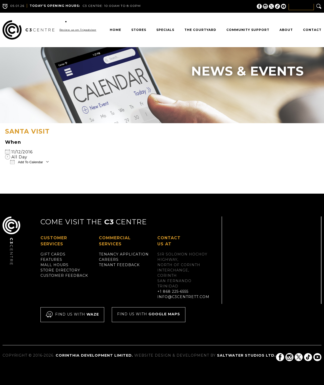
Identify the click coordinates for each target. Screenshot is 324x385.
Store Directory (60, 270)
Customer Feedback (64, 275)
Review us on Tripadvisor (77, 29)
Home (115, 30)
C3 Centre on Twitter (271, 6)
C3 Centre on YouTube (283, 6)
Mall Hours (54, 265)
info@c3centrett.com (183, 297)
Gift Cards (53, 254)
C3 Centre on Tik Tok (277, 6)
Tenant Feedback (119, 265)
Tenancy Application (124, 254)
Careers (109, 259)
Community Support (247, 30)
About (286, 30)
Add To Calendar (26, 162)
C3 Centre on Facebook (259, 6)
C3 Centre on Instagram (265, 6)
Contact (312, 30)
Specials (165, 30)
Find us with (72, 314)
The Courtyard (200, 30)
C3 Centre (28, 30)
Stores (138, 30)
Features (51, 259)
